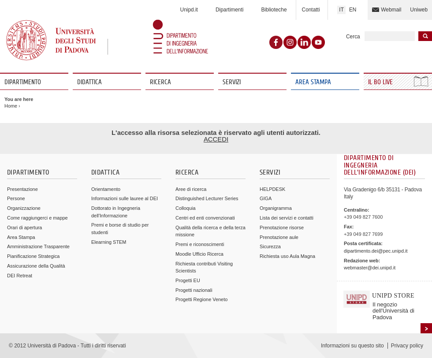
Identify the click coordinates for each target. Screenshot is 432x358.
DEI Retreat (19, 275)
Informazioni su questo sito (352, 346)
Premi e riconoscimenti (199, 244)
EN (353, 10)
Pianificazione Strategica (33, 256)
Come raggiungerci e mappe (37, 217)
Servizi (232, 82)
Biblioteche (274, 10)
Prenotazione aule (279, 237)
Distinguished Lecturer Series (206, 198)
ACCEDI (216, 139)
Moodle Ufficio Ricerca (199, 254)
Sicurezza (270, 246)
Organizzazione (24, 208)
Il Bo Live (381, 82)
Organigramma (276, 208)
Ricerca (160, 82)
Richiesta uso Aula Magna (287, 256)
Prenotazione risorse (282, 227)
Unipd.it (189, 10)
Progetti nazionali (193, 290)
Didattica (89, 82)
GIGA (266, 198)
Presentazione (22, 189)
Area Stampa (313, 82)
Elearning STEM (108, 242)
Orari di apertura (24, 227)
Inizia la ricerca (425, 36)
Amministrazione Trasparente (38, 246)
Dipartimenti (229, 10)
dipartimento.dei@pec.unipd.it (375, 251)
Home (10, 105)
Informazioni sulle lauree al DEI (124, 198)
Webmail (391, 10)
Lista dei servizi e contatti (286, 217)
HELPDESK (272, 189)
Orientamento (105, 189)
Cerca (353, 37)
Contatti (311, 10)
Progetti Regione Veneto (201, 299)
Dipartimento (22, 82)
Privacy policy (407, 346)
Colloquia (185, 208)
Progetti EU (187, 280)
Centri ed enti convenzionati (205, 217)
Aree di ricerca (190, 189)
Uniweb (419, 10)
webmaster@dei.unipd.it (369, 267)
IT (341, 10)
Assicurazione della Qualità (36, 265)
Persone (16, 198)
